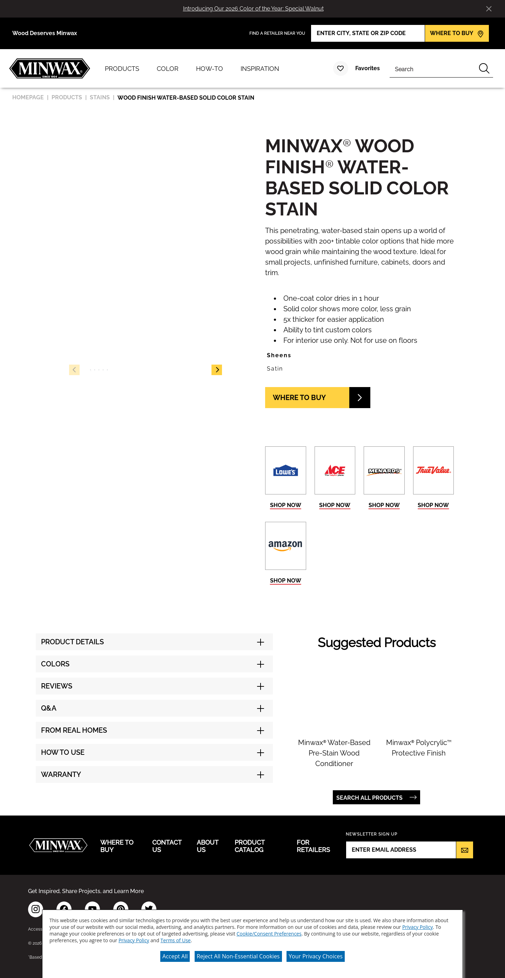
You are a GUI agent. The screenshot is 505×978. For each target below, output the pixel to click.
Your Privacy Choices (316, 954)
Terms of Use (176, 938)
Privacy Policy (417, 925)
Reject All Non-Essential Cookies (238, 954)
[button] (216, 370)
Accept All (175, 954)
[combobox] (433, 68)
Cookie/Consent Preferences (269, 931)
